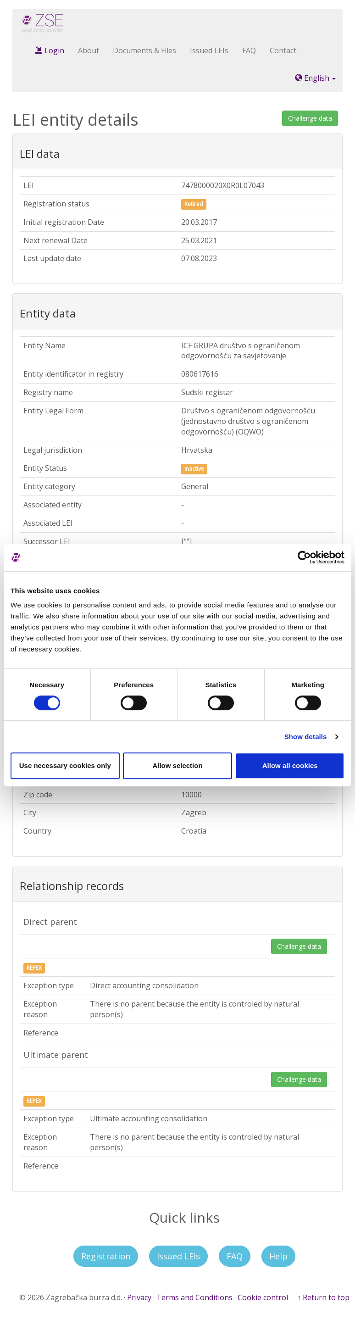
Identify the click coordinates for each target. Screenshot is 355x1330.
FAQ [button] (235, 1256)
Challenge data (310, 118)
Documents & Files (144, 50)
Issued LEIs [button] (178, 1256)
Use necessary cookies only (65, 765)
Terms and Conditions (194, 1297)
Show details (305, 736)
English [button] (315, 78)
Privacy (139, 1297)
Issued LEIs (209, 50)
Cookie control (263, 1297)
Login (49, 50)
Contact (283, 50)
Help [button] (278, 1256)
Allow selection (177, 765)
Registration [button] (105, 1256)
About (88, 50)
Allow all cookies (290, 765)
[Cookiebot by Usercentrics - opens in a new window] (304, 557)
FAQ (249, 50)
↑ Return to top (323, 1297)
